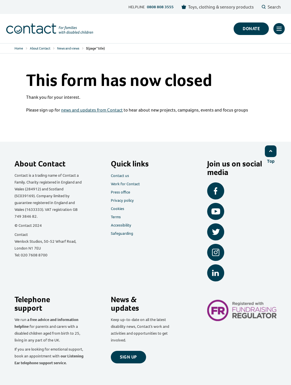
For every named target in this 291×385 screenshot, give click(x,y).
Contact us (120, 175)
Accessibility (121, 225)
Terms (116, 217)
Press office (120, 192)
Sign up (128, 357)
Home (18, 48)
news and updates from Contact (92, 110)
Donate (251, 29)
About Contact (40, 48)
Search (271, 7)
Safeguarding (122, 233)
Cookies (117, 208)
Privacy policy (122, 200)
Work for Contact (125, 184)
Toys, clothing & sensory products (218, 7)
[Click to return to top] (270, 154)
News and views (68, 48)
